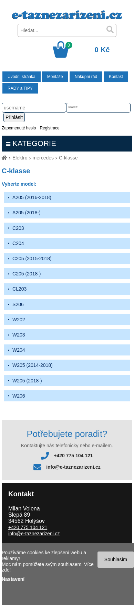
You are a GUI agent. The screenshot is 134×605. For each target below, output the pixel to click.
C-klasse (68, 157)
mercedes (43, 157)
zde (6, 570)
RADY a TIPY (20, 88)
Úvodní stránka (21, 76)
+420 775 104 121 (73, 455)
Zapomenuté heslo (19, 128)
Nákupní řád (86, 76)
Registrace (49, 128)
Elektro (20, 157)
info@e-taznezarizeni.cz (73, 467)
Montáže (55, 76)
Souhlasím (115, 559)
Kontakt (116, 76)
